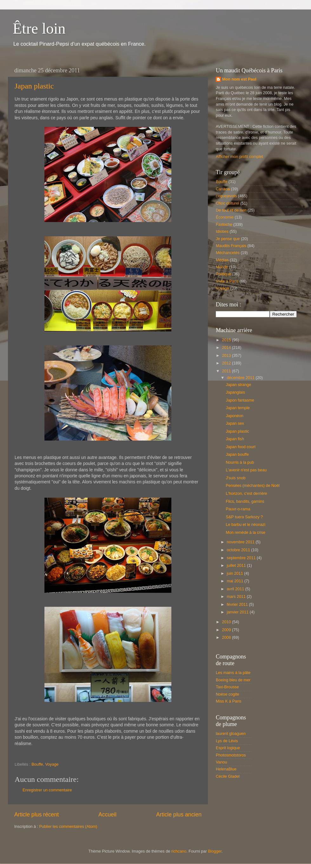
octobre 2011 (239, 550)
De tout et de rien (231, 210)
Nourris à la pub (240, 462)
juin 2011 (235, 573)
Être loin (39, 28)
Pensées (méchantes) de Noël (252, 485)
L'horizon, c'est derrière (246, 493)
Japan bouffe (237, 454)
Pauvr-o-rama (238, 509)
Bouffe (37, 764)
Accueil (107, 814)
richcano (179, 851)
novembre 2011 (241, 542)
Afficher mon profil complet (239, 156)
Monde (222, 267)
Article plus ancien (179, 814)
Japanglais (235, 392)
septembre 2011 (242, 558)
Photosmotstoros (231, 755)
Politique (223, 274)
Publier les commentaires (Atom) (68, 826)
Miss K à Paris (228, 701)
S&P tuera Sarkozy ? (244, 517)
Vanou (221, 762)
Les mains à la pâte (233, 673)
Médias (222, 260)
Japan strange (238, 385)
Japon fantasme (240, 400)
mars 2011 (237, 596)
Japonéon (234, 416)
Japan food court (240, 447)
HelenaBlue (226, 769)
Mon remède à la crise (245, 532)
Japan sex (235, 423)
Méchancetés (228, 253)
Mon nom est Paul (239, 79)
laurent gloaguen (231, 733)
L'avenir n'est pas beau (246, 470)
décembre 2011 (241, 378)
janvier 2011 (238, 612)
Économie (225, 217)
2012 (227, 363)
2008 (227, 637)
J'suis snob (235, 478)
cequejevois (226, 196)
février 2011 (238, 604)
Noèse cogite (227, 694)
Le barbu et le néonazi (245, 524)
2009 (227, 630)
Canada (223, 189)
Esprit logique (228, 748)
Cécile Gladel (228, 776)
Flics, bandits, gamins (245, 501)
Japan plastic (34, 86)
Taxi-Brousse (227, 687)
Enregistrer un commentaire (47, 790)
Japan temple (238, 408)
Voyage (51, 764)
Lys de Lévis (227, 741)
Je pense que (228, 239)
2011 (227, 371)
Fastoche (224, 224)
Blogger (215, 851)
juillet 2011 (237, 565)
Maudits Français (231, 246)
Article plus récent (36, 814)
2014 (227, 347)
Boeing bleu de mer (233, 680)
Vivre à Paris (227, 281)
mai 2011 (235, 581)
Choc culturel (227, 203)
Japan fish (235, 439)
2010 (227, 622)
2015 (227, 340)
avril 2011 (236, 589)
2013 (227, 355)
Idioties (222, 231)
